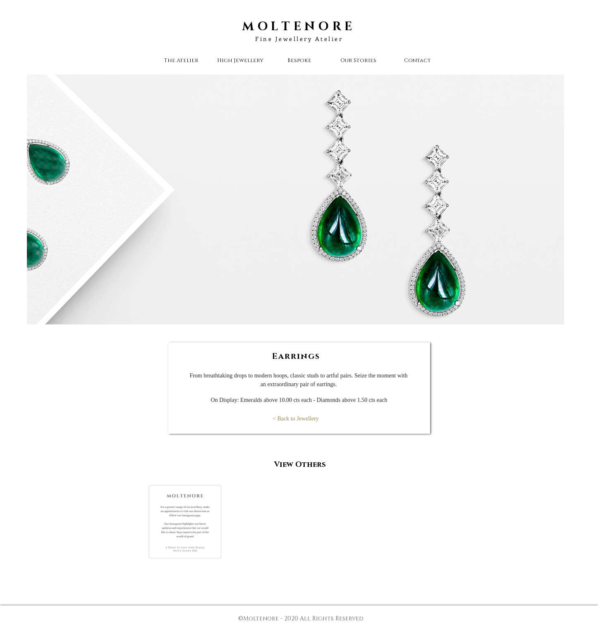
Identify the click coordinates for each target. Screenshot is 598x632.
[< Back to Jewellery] (295, 419)
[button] (358, 60)
